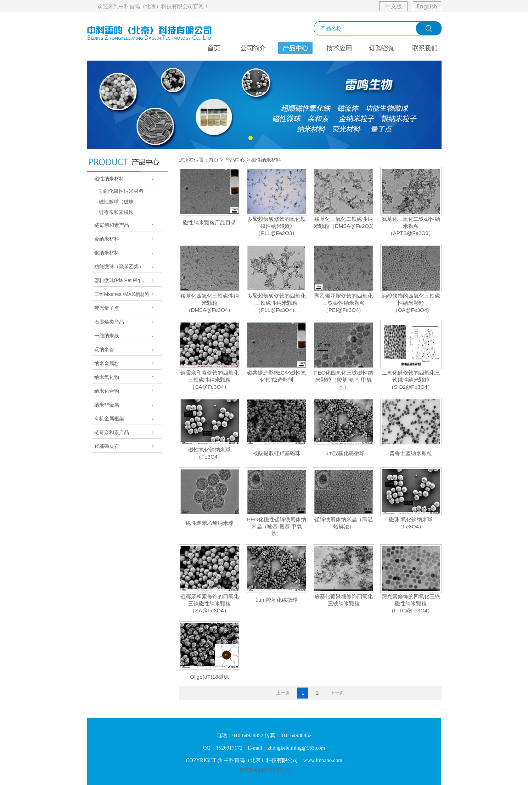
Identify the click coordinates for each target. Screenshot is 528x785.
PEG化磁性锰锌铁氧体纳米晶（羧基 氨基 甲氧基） (276, 526)
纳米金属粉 (106, 363)
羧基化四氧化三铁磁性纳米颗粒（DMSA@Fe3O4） (209, 303)
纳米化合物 (106, 391)
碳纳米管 (104, 349)
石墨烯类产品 (109, 322)
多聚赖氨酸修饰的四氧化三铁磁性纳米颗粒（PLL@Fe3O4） (276, 303)
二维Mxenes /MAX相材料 (122, 294)
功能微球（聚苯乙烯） (119, 266)
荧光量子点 (106, 308)
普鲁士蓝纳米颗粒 (410, 453)
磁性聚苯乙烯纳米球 (210, 523)
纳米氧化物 (106, 377)
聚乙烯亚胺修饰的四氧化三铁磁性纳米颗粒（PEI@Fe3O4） (343, 303)
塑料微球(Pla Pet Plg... (119, 280)
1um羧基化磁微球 (343, 453)
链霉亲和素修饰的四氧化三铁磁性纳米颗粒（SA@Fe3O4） (209, 380)
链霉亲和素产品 (111, 225)
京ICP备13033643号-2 (264, 770)
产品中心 (235, 160)
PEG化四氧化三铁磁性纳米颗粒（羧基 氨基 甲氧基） (343, 380)
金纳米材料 (106, 239)
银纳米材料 (106, 253)
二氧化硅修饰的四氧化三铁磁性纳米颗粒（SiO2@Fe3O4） (411, 380)
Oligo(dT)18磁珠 (209, 677)
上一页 (283, 692)
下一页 (337, 692)
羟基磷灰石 (106, 446)
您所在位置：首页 (199, 160)
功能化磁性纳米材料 (121, 191)
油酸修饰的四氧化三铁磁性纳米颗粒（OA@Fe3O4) (411, 303)
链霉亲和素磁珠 (116, 212)
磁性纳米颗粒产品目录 (209, 222)
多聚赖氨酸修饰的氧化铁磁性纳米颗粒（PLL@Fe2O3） (276, 226)
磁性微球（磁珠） (119, 201)
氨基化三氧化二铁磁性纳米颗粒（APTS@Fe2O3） (411, 226)
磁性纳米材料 (109, 178)
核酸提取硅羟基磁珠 (276, 453)
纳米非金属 (106, 405)
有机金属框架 (109, 418)
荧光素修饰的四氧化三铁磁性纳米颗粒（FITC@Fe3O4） (411, 603)
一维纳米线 (106, 335)
